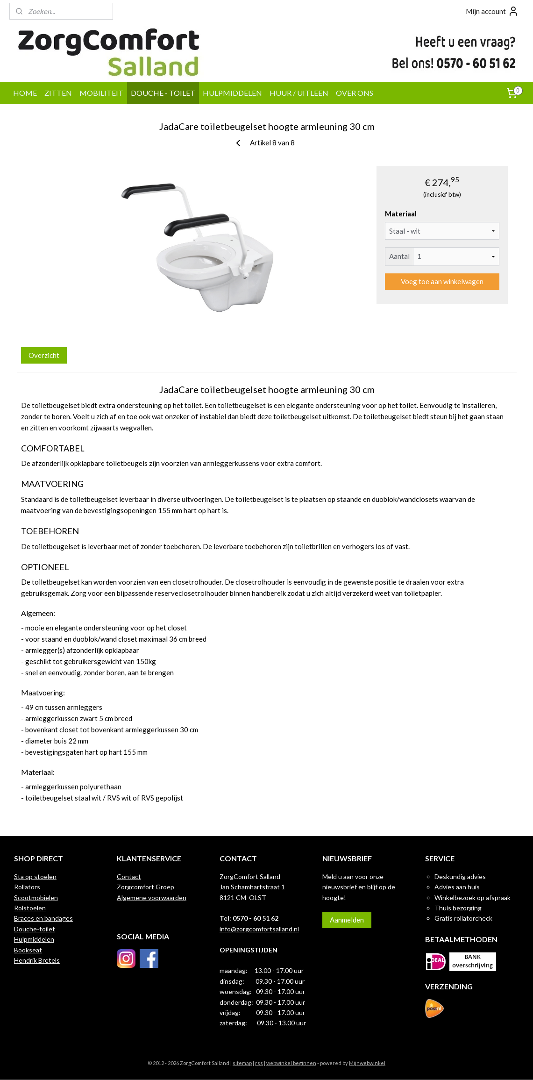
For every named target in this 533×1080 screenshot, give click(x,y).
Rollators (27, 887)
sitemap (242, 1063)
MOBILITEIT (101, 92)
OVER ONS (354, 92)
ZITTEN (58, 92)
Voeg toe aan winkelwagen (441, 281)
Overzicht (43, 355)
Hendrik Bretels (37, 960)
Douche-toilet (34, 929)
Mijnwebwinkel (367, 1063)
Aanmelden (347, 919)
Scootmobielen (36, 897)
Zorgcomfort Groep (145, 887)
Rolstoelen (30, 908)
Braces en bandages (43, 918)
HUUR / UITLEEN (299, 92)
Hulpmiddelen (34, 939)
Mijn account (492, 11)
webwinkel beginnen (291, 1063)
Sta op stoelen (35, 876)
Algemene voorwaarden (151, 897)
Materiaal (401, 213)
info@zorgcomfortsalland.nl (259, 929)
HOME (25, 92)
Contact (129, 876)
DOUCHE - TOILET (163, 92)
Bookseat (28, 950)
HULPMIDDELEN (232, 92)
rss (259, 1063)
